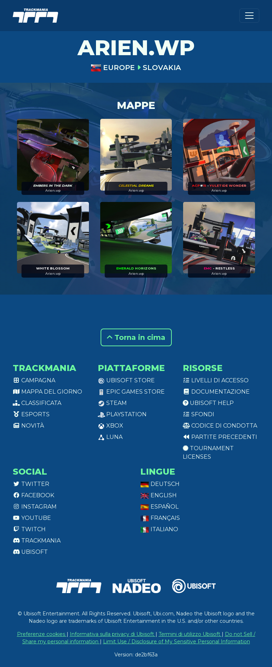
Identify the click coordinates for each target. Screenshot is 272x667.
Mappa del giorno (47, 391)
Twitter (31, 484)
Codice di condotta (220, 425)
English (158, 495)
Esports (31, 414)
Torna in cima (136, 337)
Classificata (37, 403)
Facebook (33, 495)
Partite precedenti (220, 437)
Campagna (34, 380)
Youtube (32, 518)
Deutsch (160, 484)
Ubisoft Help (208, 403)
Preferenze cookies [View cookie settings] (42, 634)
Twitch (29, 529)
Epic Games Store (131, 391)
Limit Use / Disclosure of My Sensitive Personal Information (176, 641)
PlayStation (122, 414)
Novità (28, 425)
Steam (112, 403)
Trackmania (37, 540)
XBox (110, 425)
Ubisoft (30, 552)
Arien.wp (53, 190)
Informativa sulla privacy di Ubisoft (112, 634)
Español (159, 506)
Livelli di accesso (216, 380)
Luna (110, 437)
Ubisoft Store (126, 380)
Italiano (159, 529)
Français (160, 518)
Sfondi (198, 414)
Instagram (35, 506)
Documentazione (216, 391)
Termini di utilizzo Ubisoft (190, 634)
